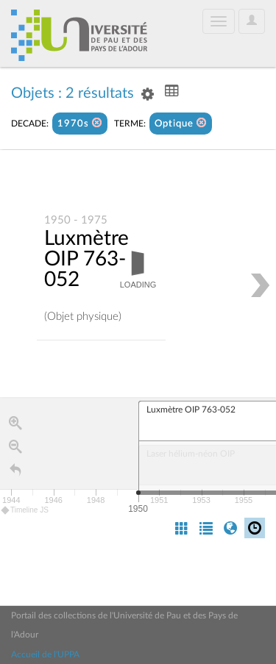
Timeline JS (25, 510)
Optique (181, 123)
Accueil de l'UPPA (45, 654)
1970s (79, 123)
